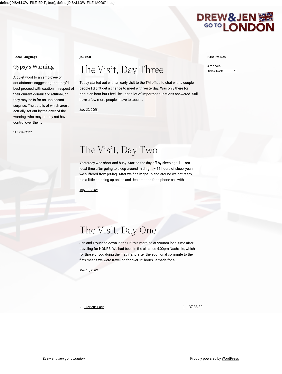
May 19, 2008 (89, 190)
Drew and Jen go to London (64, 358)
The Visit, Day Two (118, 149)
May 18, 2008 (89, 270)
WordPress (230, 358)
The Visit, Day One (118, 230)
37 (191, 307)
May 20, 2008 (89, 110)
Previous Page (92, 307)
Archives (214, 66)
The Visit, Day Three (122, 69)
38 (196, 307)
